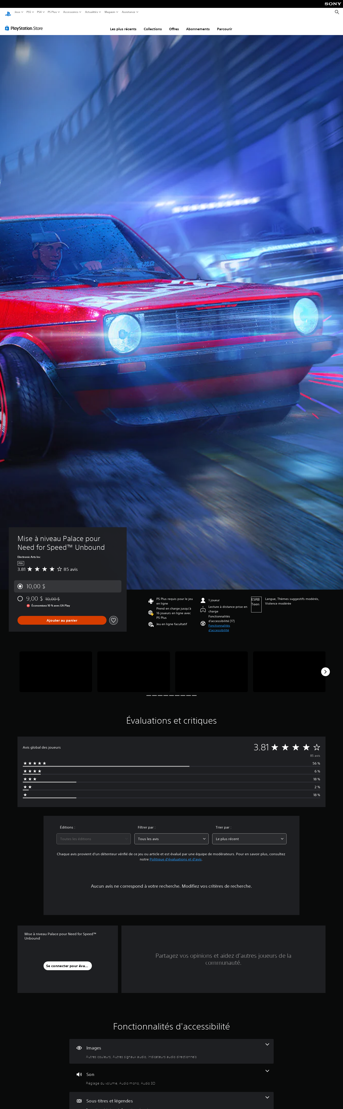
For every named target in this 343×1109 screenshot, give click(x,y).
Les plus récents (123, 25)
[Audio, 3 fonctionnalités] (171, 1073)
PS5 (28, 12)
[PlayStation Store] (25, 23)
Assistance (129, 12)
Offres (174, 25)
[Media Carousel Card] (55, 667)
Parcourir (224, 25)
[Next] (325, 667)
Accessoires (70, 12)
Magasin (110, 12)
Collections (153, 25)
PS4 (39, 12)
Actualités (91, 12)
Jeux (17, 12)
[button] (228, 623)
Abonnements (198, 25)
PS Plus (52, 12)
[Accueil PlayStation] (8, 12)
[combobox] (93, 834)
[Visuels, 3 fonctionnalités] (171, 1047)
